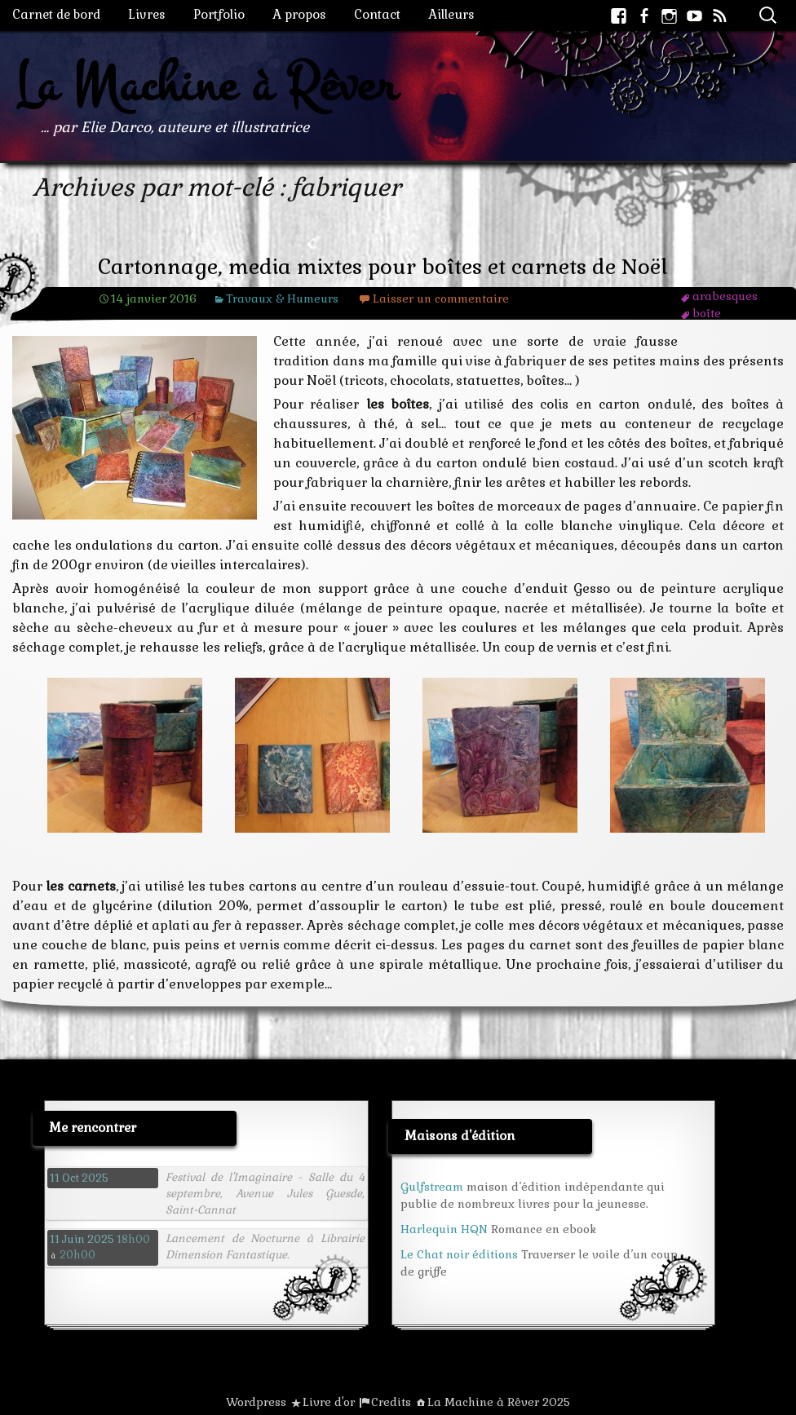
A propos (299, 14)
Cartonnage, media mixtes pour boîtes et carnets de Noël (383, 267)
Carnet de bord (56, 14)
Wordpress (256, 1402)
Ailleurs (451, 14)
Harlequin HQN (444, 1229)
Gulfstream (431, 1186)
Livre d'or (329, 1402)
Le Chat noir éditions (459, 1254)
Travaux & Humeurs (282, 298)
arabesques (725, 296)
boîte (706, 313)
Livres (147, 14)
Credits (391, 1402)
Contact (377, 14)
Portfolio (219, 14)
